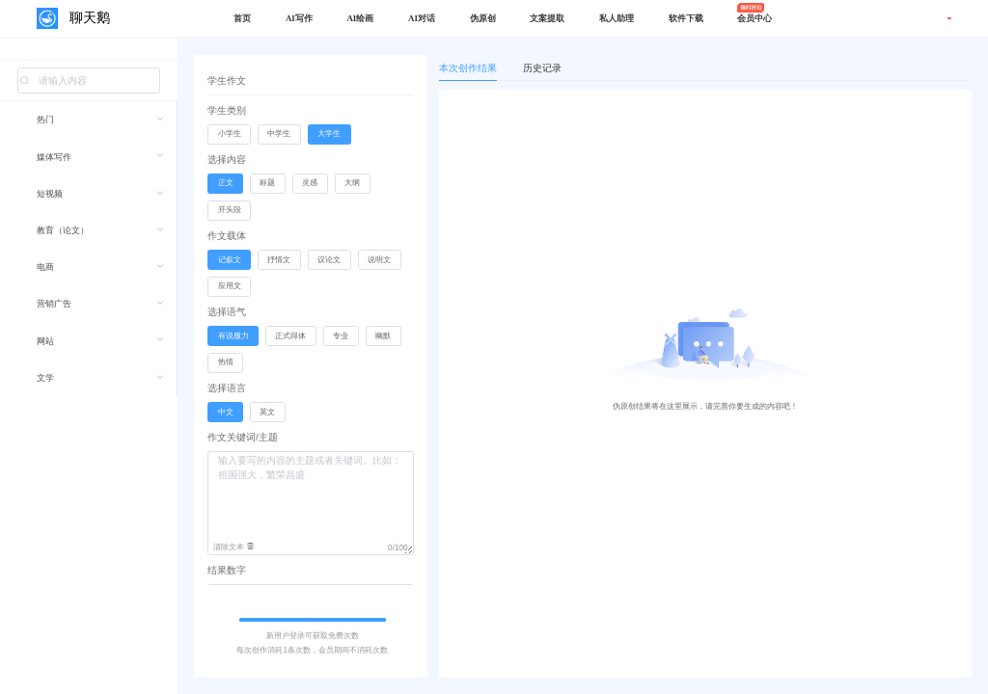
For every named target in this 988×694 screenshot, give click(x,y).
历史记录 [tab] (542, 68)
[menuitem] (88, 132)
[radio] (229, 135)
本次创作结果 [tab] (468, 68)
